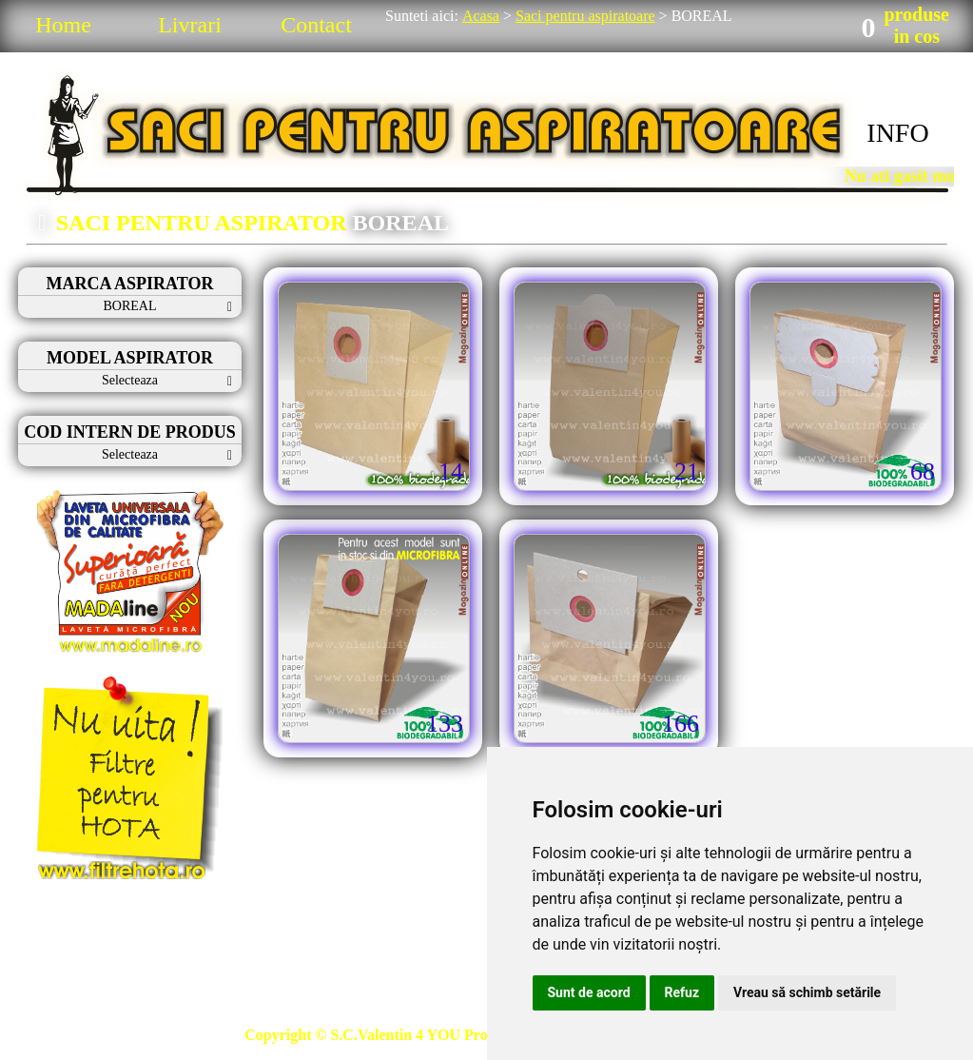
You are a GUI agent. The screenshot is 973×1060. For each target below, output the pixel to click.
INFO (897, 132)
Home (63, 24)
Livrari (190, 24)
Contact (316, 24)
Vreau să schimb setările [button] (807, 992)
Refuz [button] (682, 992)
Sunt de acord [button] (589, 992)
